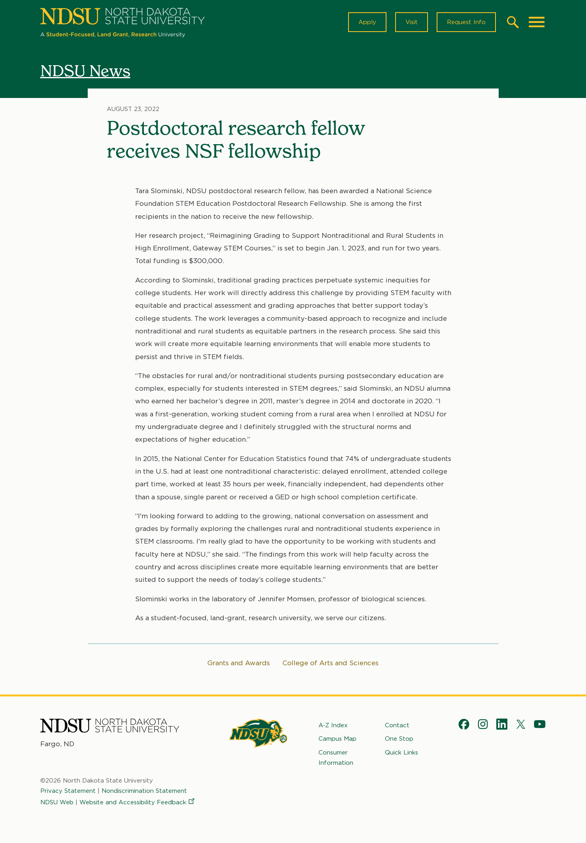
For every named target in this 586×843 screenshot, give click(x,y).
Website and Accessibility (137, 801)
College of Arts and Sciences (331, 663)
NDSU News (85, 71)
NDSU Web (56, 801)
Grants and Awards (238, 663)
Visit (411, 22)
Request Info (466, 22)
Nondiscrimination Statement (144, 790)
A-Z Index (333, 725)
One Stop (399, 738)
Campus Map (337, 738)
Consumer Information (335, 757)
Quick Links (401, 752)
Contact (397, 725)
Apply (367, 22)
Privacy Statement (68, 790)
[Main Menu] (536, 22)
